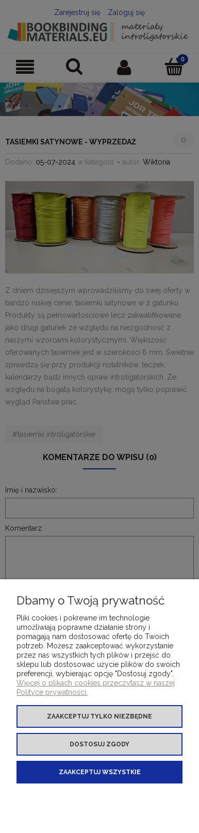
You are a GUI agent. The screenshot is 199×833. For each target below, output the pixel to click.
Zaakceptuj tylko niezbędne (99, 716)
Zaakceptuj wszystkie (100, 772)
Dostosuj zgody (99, 744)
